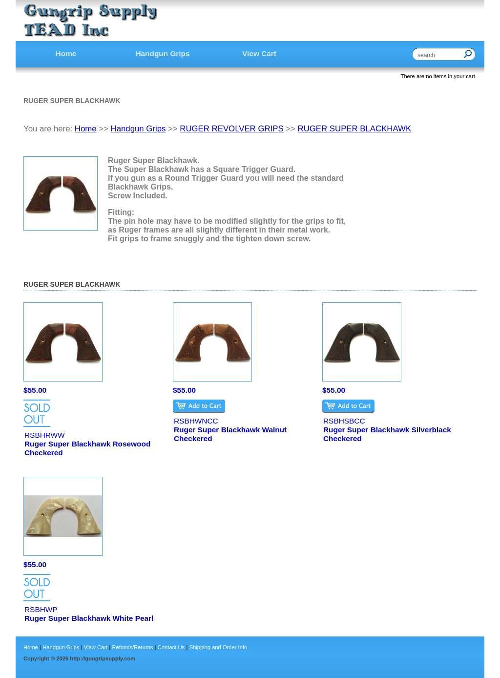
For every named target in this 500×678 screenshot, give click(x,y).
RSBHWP (41, 609)
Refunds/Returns (132, 647)
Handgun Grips (138, 128)
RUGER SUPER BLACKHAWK (355, 128)
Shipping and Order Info (218, 647)
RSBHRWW (44, 435)
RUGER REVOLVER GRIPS (231, 128)
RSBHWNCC (196, 421)
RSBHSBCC (344, 421)
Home (86, 128)
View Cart (95, 647)
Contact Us (171, 647)
